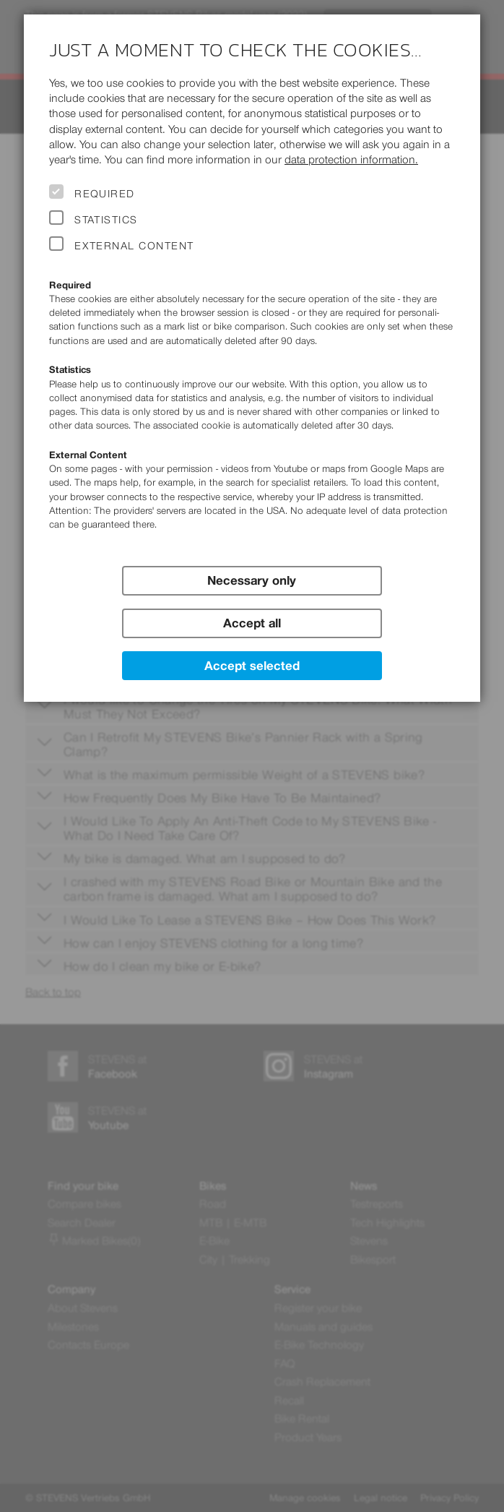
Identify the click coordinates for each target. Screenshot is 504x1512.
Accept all (252, 623)
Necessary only (251, 580)
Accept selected (252, 665)
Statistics (106, 219)
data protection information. (351, 159)
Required (104, 193)
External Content (134, 246)
